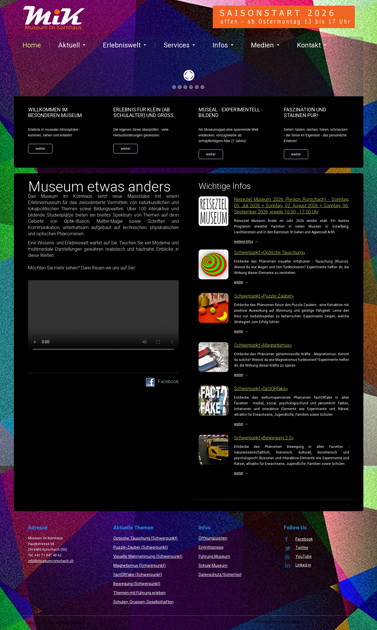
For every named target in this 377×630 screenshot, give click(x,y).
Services (179, 45)
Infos (223, 45)
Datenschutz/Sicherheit (220, 574)
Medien (265, 45)
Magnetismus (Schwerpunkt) (139, 565)
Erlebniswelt (124, 45)
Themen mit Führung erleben (139, 593)
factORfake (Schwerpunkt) (137, 574)
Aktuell (72, 45)
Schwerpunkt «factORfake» (261, 388)
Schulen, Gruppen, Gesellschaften (143, 602)
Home (31, 45)
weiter (40, 149)
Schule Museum (213, 565)
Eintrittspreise (211, 547)
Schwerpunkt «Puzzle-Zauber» (264, 296)
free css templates (287, 621)
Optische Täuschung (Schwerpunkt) (145, 538)
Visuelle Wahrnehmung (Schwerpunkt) (147, 556)
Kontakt (311, 45)
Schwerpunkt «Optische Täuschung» (269, 252)
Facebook (168, 381)
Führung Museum (214, 556)
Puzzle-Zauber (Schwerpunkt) (140, 547)
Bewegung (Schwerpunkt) (136, 583)
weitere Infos (243, 242)
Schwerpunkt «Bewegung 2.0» (263, 437)
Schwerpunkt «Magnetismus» (263, 345)
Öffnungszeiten (213, 538)
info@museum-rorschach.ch (51, 561)
